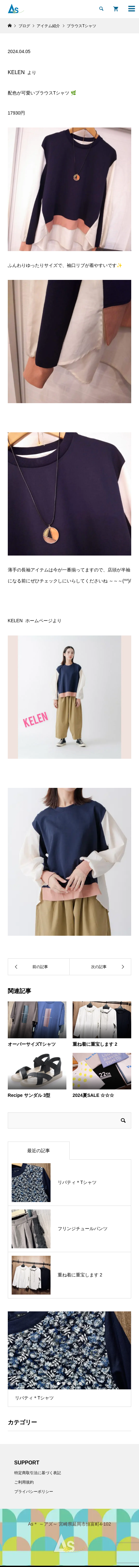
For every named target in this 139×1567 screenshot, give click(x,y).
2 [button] (64, 1383)
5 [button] (80, 1383)
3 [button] (69, 1383)
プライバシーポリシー (33, 1491)
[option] (69, 1359)
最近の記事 (38, 1150)
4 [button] (75, 1383)
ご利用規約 (24, 1482)
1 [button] (58, 1383)
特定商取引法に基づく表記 (37, 1473)
